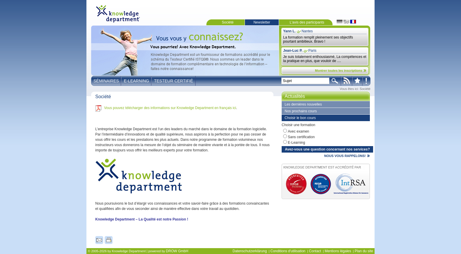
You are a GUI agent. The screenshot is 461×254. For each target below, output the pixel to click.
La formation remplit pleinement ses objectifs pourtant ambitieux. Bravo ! (318, 39)
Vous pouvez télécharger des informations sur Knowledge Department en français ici (170, 108)
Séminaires (106, 80)
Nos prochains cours (301, 111)
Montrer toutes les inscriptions (338, 70)
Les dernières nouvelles (303, 104)
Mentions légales (338, 251)
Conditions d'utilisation (287, 251)
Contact (315, 251)
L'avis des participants (307, 22)
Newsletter (261, 22)
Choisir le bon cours (300, 118)
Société (227, 22)
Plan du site (364, 251)
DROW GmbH (177, 251)
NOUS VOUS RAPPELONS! (345, 156)
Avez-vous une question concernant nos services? (327, 149)
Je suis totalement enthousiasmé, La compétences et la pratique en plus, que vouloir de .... (324, 59)
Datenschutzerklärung (250, 251)
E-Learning (136, 80)
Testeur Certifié (173, 80)
